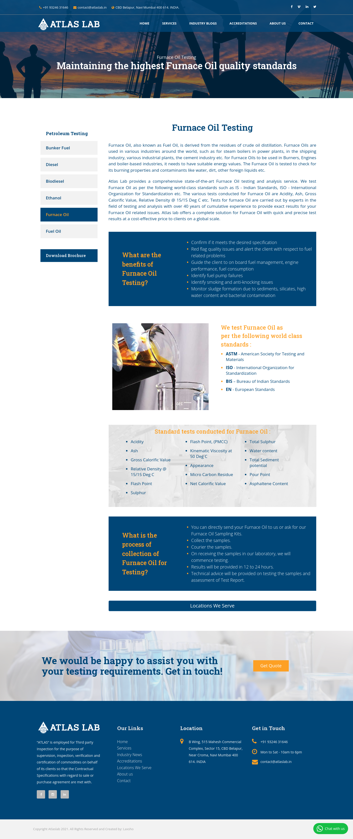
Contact (306, 23)
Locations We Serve (212, 605)
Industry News (129, 754)
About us (278, 23)
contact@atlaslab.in (276, 761)
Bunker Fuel (58, 148)
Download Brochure (66, 255)
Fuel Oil (53, 231)
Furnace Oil (57, 214)
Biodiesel (55, 181)
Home (145, 23)
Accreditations (243, 23)
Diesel (52, 164)
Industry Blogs (203, 23)
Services (169, 23)
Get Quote (271, 666)
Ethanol (53, 198)
